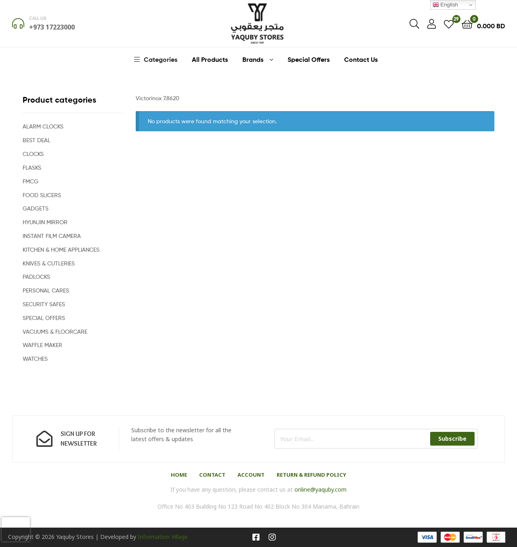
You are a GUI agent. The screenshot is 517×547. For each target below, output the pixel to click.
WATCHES (35, 358)
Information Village (163, 537)
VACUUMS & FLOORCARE (55, 331)
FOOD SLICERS (42, 194)
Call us (37, 18)
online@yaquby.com (320, 489)
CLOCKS (33, 153)
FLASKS (32, 167)
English (445, 5)
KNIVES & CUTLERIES (49, 263)
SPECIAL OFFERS (44, 317)
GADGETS (35, 208)
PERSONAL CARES (46, 290)
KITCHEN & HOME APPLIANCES (61, 249)
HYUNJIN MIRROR (45, 222)
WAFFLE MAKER (42, 344)
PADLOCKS (36, 276)
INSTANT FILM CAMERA (52, 235)
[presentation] (16, 529)
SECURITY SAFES (44, 304)
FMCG (30, 181)
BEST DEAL (36, 140)
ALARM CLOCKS (43, 126)
